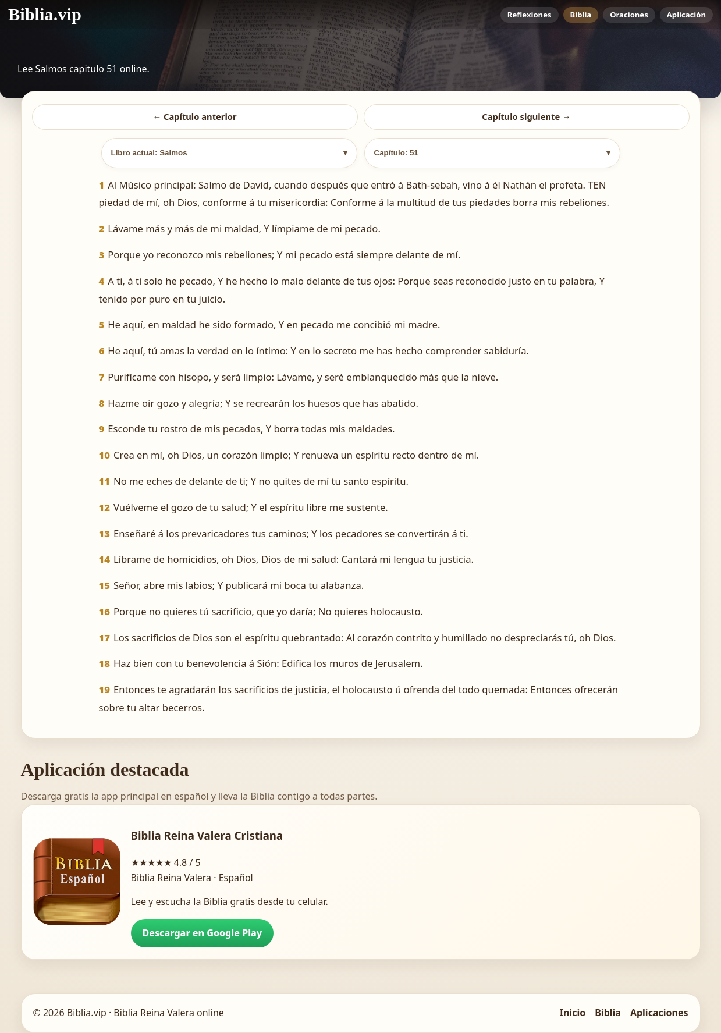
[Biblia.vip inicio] (44, 14)
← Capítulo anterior (194, 116)
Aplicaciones (659, 1012)
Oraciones (629, 14)
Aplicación (686, 14)
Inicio (572, 1012)
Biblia (581, 14)
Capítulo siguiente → (526, 116)
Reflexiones (529, 14)
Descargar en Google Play (202, 932)
